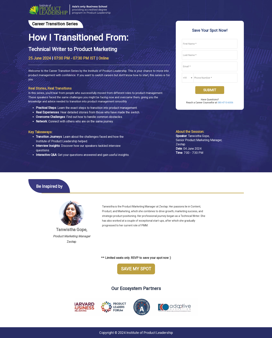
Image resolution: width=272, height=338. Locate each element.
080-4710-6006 (225, 102)
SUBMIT (209, 90)
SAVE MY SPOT (136, 268)
